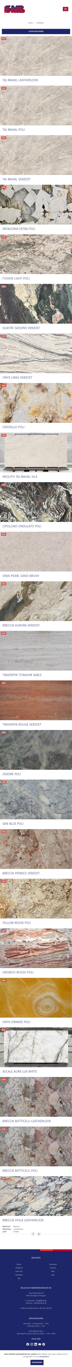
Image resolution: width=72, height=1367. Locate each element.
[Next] (39, 1234)
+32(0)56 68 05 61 (40, 1303)
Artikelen (19, 1268)
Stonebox (19, 1275)
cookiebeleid (44, 1357)
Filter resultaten (36, 31)
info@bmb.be (41, 1301)
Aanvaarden (37, 1362)
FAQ (18, 1278)
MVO (53, 1271)
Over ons (19, 1271)
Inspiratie (53, 1264)
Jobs (53, 1275)
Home (30, 23)
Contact (53, 1268)
